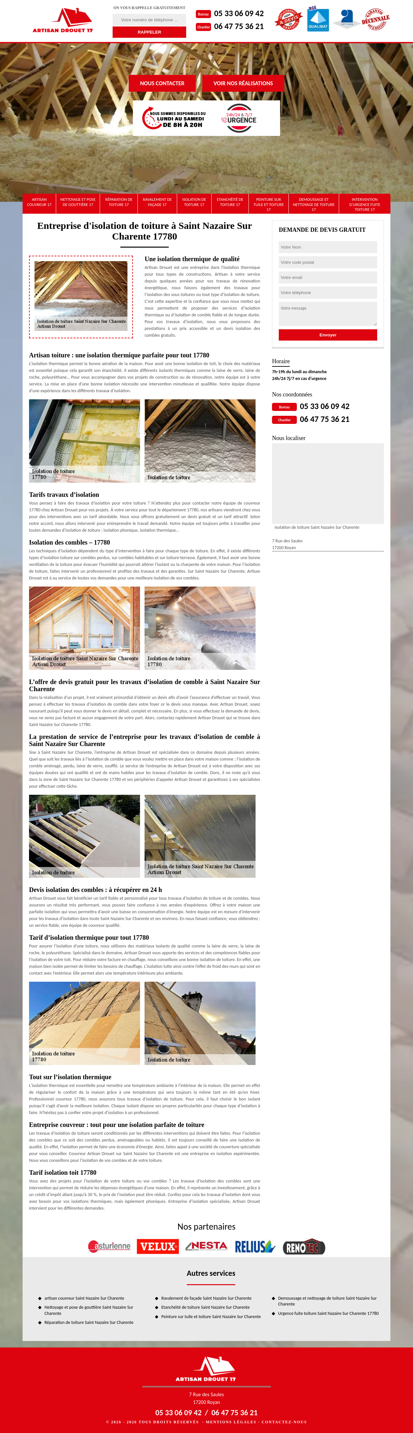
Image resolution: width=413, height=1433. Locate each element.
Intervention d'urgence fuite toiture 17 (364, 204)
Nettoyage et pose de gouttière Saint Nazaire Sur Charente (89, 1310)
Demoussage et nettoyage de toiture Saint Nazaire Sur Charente (327, 1301)
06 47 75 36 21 (239, 26)
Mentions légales (231, 1422)
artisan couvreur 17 (39, 202)
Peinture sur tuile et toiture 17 (268, 204)
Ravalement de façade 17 (157, 202)
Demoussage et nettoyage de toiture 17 (314, 204)
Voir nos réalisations (243, 83)
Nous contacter (162, 83)
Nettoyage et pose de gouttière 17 (78, 202)
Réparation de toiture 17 (118, 202)
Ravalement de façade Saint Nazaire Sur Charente (206, 1298)
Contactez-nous (284, 1422)
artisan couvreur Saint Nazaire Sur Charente (84, 1298)
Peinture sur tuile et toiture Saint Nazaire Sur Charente (211, 1316)
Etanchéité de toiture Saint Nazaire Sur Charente (205, 1307)
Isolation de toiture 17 (194, 202)
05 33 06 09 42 (239, 13)
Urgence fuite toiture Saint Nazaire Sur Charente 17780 (328, 1313)
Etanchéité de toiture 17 (230, 202)
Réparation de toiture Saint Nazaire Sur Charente (89, 1322)
